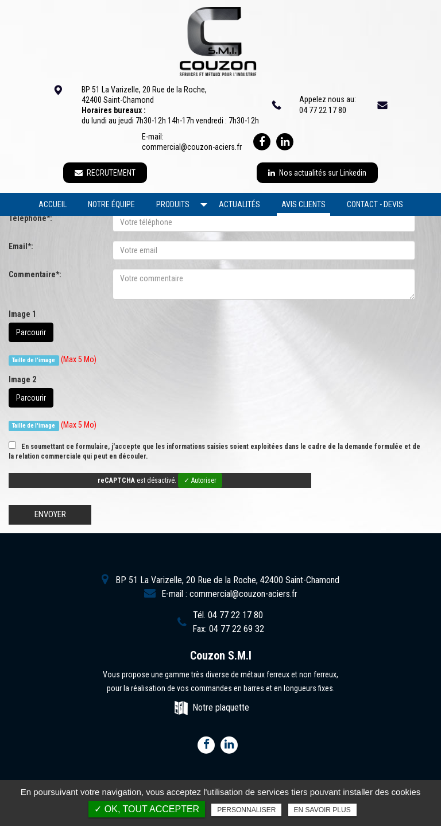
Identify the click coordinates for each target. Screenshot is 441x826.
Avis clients (303, 204)
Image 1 (22, 314)
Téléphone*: (30, 218)
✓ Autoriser (200, 480)
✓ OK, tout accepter (146, 809)
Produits (172, 204)
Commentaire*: (35, 274)
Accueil (52, 204)
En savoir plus (322, 810)
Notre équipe (111, 204)
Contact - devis (375, 204)
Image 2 (22, 379)
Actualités (239, 204)
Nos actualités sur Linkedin (317, 172)
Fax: (228, 628)
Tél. (228, 615)
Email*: (21, 246)
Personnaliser (246, 810)
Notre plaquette (220, 707)
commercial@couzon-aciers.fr (192, 147)
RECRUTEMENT (105, 172)
